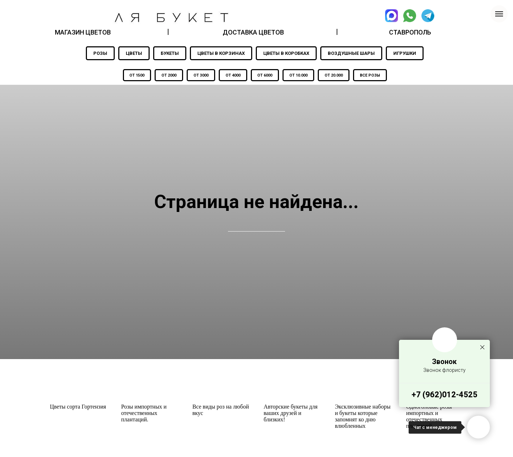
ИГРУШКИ (404, 53)
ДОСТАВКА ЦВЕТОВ (253, 32)
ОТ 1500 (131, 75)
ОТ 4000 (232, 75)
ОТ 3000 (198, 75)
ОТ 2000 (165, 75)
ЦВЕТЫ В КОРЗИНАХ (221, 53)
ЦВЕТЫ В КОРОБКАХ (286, 53)
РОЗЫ (100, 53)
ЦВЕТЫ (134, 53)
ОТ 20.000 (337, 75)
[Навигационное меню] (499, 13)
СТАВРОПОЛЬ (410, 32)
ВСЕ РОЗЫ (375, 75)
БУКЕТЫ (170, 53)
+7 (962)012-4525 (444, 394)
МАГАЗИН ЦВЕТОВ (83, 32)
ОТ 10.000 (301, 75)
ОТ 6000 (265, 75)
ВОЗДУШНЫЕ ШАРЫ (351, 53)
